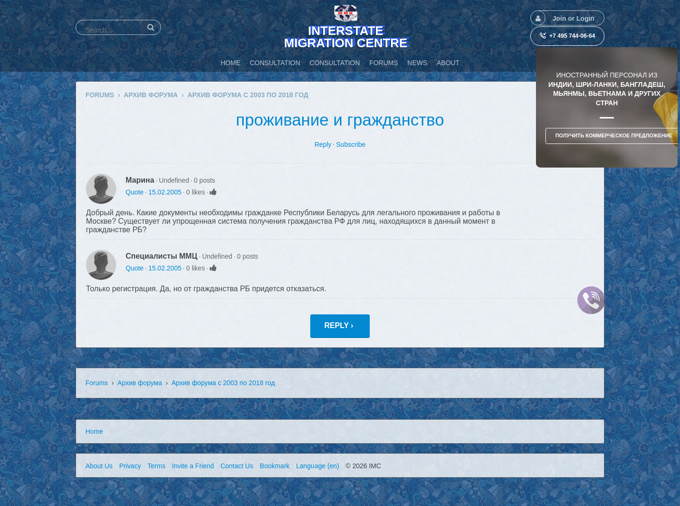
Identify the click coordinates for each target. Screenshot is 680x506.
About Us (99, 466)
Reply (323, 144)
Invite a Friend (193, 466)
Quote (135, 192)
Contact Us (237, 466)
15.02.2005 (164, 192)
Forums (96, 383)
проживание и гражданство (340, 119)
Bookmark (274, 466)
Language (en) (317, 466)
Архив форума (140, 383)
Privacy (130, 466)
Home (94, 431)
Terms (156, 466)
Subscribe (351, 144)
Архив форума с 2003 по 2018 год (223, 383)
